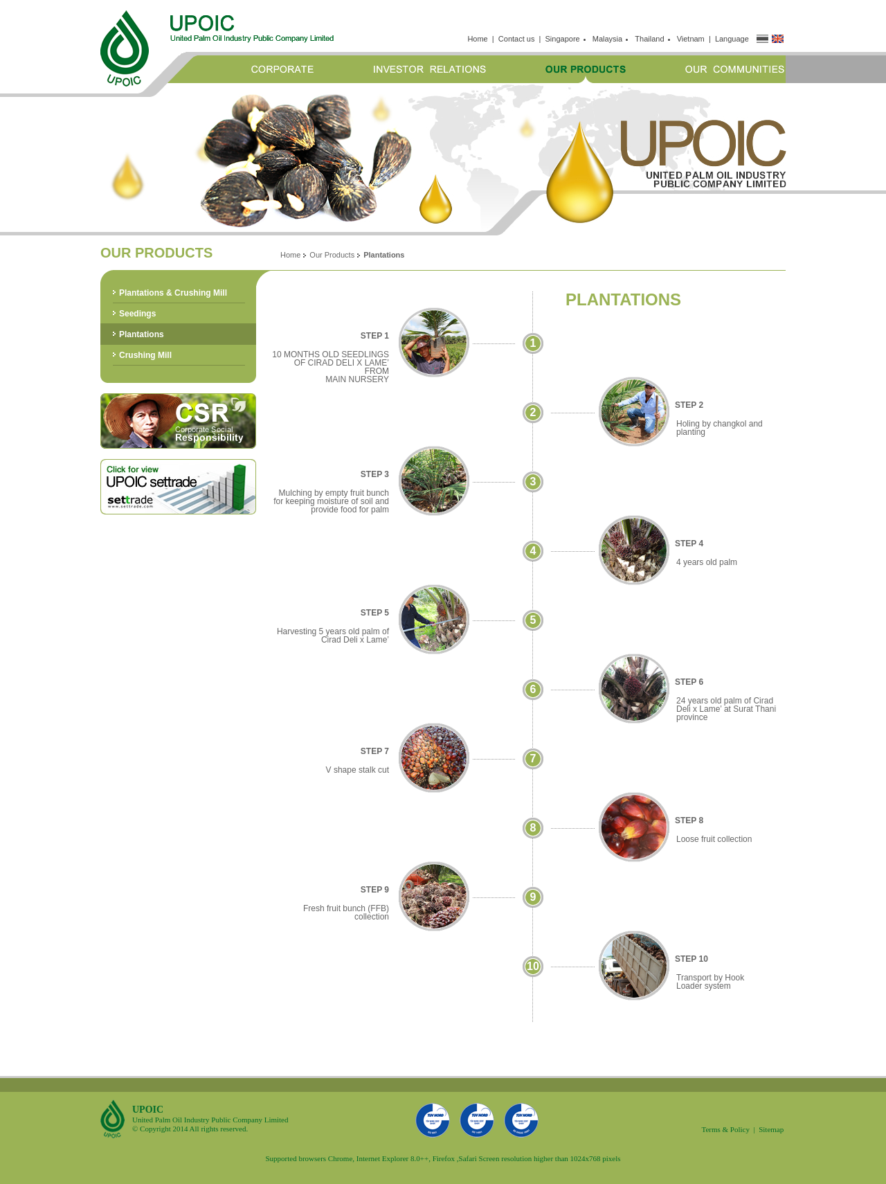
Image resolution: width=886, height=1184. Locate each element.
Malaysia (610, 39)
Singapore (564, 39)
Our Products (331, 255)
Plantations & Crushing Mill (173, 293)
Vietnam (691, 39)
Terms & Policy (725, 1129)
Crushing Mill (145, 355)
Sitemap (771, 1129)
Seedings (137, 314)
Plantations (141, 334)
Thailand (651, 39)
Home (477, 39)
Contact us (516, 39)
